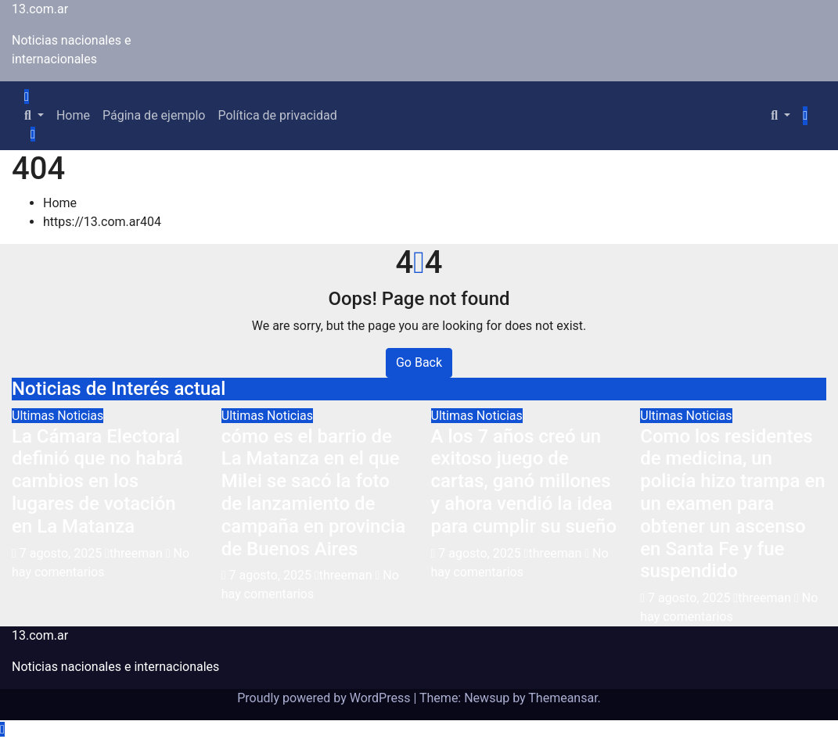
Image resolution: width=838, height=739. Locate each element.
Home (73, 115)
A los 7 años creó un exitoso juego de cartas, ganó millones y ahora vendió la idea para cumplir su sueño (524, 481)
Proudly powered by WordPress (325, 698)
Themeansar (562, 698)
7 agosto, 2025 (62, 553)
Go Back (419, 362)
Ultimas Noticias (57, 415)
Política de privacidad (277, 115)
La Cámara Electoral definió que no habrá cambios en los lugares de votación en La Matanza (97, 481)
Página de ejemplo (154, 115)
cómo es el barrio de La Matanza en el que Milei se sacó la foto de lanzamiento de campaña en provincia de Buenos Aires (313, 492)
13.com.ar (40, 9)
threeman (135, 553)
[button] (34, 115)
